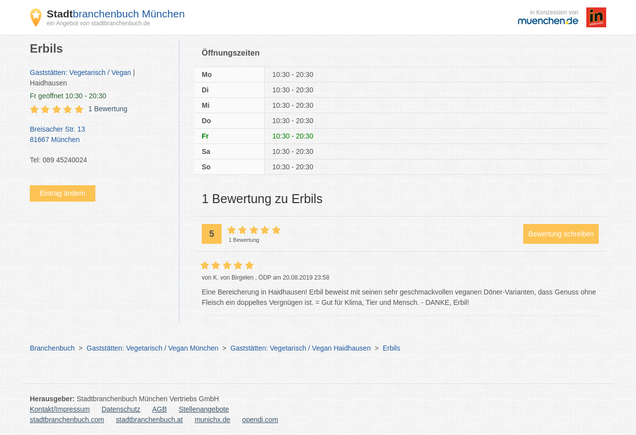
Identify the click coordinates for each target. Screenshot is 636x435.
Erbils (391, 348)
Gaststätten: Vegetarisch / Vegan (80, 72)
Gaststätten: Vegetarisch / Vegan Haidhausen (301, 348)
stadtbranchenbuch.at (149, 420)
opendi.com (260, 420)
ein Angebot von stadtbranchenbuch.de (98, 23)
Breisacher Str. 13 (99, 135)
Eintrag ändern (62, 193)
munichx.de (213, 420)
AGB (159, 409)
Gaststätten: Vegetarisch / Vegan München (152, 348)
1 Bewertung (108, 109)
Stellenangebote (204, 409)
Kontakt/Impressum (60, 409)
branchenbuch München (116, 13)
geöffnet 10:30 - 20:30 (68, 96)
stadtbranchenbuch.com (67, 420)
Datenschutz (121, 409)
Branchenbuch (52, 348)
